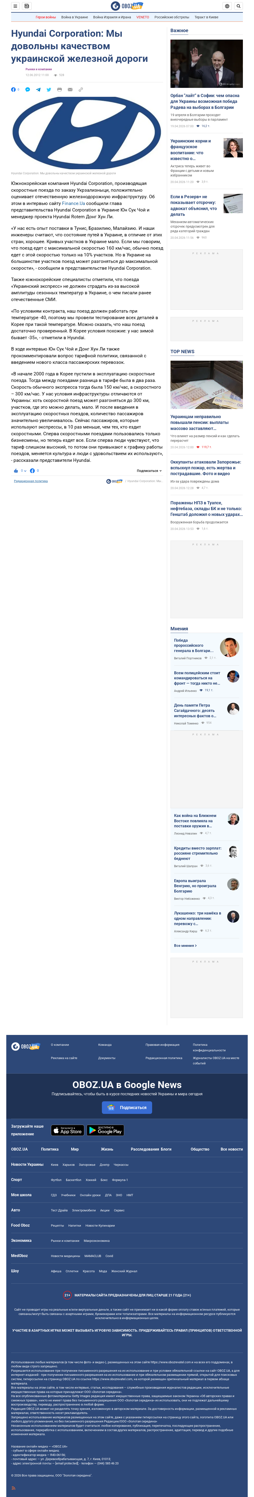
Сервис (119, 1210)
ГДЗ (54, 1195)
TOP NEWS (182, 351)
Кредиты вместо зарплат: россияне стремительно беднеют (198, 853)
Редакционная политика (31, 481)
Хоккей (91, 1180)
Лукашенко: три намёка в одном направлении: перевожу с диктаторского (197, 918)
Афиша (56, 1271)
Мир (75, 1149)
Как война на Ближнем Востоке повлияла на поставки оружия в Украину (195, 821)
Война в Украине (74, 17)
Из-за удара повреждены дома (194, 481)
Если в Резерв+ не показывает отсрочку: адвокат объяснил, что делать (193, 205)
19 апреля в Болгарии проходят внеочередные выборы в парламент (199, 117)
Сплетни (72, 1271)
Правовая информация (162, 1045)
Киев (54, 1165)
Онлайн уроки (90, 1195)
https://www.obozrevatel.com (171, 1362)
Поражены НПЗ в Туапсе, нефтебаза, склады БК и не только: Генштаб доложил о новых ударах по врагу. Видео (206, 509)
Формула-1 (120, 1180)
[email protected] (66, 1463)
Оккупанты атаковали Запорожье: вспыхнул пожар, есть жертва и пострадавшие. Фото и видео (205, 467)
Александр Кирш (185, 931)
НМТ (130, 1195)
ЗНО (119, 1195)
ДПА (108, 1195)
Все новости (232, 1149)
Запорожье (87, 1165)
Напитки (74, 1225)
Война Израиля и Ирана (112, 17)
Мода (103, 1271)
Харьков (69, 1165)
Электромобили (84, 1210)
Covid (109, 1256)
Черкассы (121, 1165)
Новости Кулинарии (100, 1225)
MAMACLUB (93, 1256)
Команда (105, 1045)
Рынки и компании (39, 69)
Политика (50, 1149)
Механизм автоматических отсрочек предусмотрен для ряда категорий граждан (192, 226)
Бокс (104, 1180)
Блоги (166, 1149)
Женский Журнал (124, 1271)
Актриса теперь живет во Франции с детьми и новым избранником (192, 170)
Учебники (68, 1195)
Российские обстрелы (172, 17)
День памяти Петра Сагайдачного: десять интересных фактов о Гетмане (194, 710)
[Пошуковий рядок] (238, 6)
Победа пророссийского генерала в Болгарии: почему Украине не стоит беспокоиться (193, 646)
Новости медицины (65, 1256)
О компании (60, 1045)
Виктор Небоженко (187, 898)
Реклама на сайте (64, 1058)
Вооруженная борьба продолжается (199, 522)
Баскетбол (73, 1180)
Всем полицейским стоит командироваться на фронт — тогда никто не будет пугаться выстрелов (197, 678)
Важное (179, 30)
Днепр (104, 1165)
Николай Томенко (186, 723)
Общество (200, 1149)
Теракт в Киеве (206, 17)
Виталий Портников (188, 658)
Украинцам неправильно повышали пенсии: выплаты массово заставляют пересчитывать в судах (199, 422)
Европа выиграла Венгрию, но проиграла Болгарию (195, 886)
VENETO (142, 17)
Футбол (56, 1180)
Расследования (145, 1149)
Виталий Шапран (186, 866)
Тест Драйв (59, 1210)
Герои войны (46, 17)
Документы (106, 1058)
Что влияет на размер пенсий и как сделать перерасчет (205, 438)
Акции (105, 1210)
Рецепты (57, 1225)
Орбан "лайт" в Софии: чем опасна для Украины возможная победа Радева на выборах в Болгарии (205, 101)
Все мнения (184, 945)
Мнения (179, 629)
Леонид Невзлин (185, 833)
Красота (89, 1271)
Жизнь (107, 1149)
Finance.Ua (73, 203)
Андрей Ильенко (185, 691)
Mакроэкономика (97, 1241)
